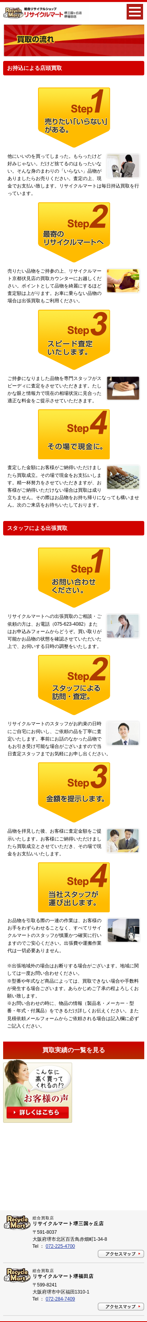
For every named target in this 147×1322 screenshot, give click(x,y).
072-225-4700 (60, 1246)
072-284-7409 (60, 1299)
